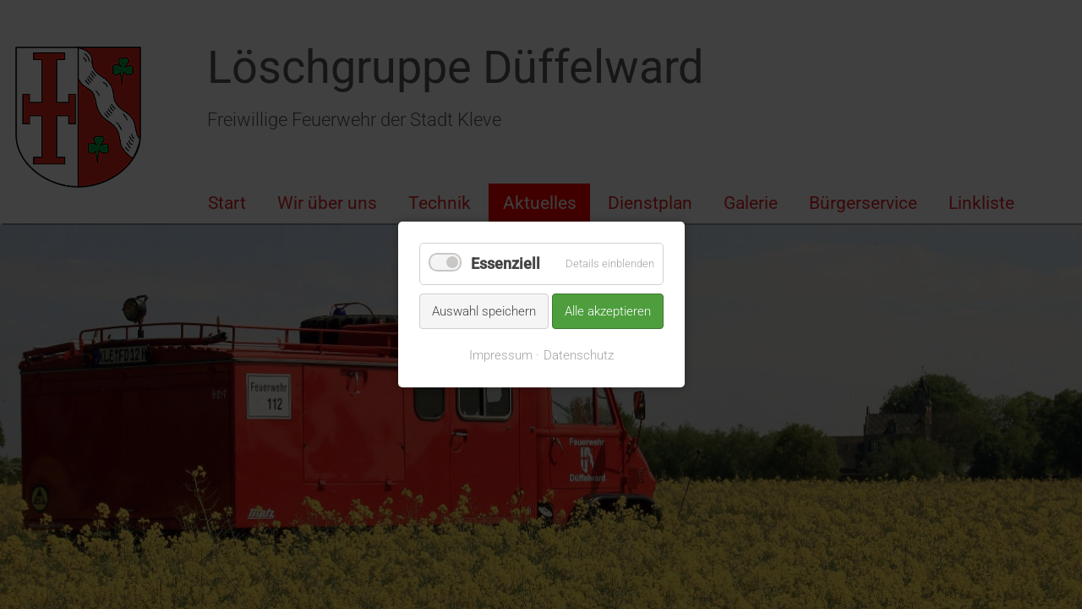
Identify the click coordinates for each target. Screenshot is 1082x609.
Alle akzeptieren (608, 310)
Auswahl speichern (484, 310)
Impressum (501, 355)
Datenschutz (579, 355)
